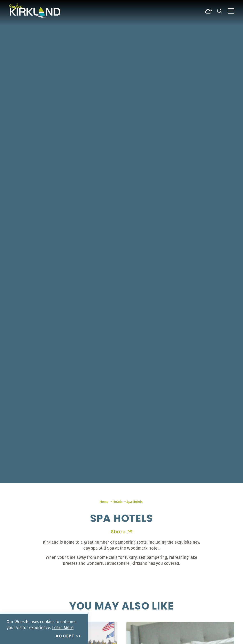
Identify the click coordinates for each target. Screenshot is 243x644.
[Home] (34, 10)
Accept (65, 636)
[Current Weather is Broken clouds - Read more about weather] (208, 10)
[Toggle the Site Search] (219, 10)
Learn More (62, 627)
